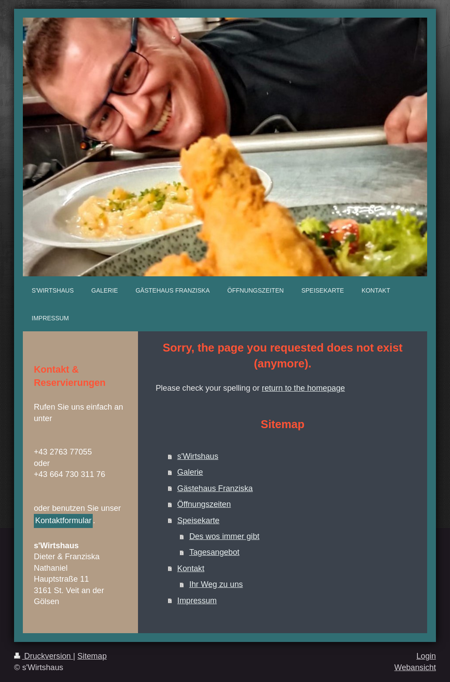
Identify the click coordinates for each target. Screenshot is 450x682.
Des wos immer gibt (224, 536)
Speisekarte (198, 520)
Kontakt (190, 568)
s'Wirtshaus (197, 456)
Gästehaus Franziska (215, 488)
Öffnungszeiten (204, 504)
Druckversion (43, 656)
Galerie (190, 472)
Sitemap (92, 656)
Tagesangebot (214, 552)
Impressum (197, 600)
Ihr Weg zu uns (216, 584)
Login (426, 656)
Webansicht (415, 667)
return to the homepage (303, 388)
